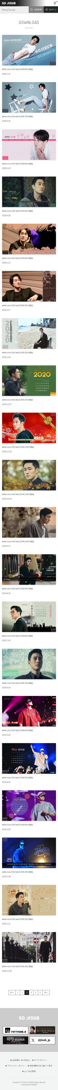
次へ (46, 992)
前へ (12, 992)
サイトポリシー (40, 1060)
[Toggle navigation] (55, 3)
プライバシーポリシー (16, 1065)
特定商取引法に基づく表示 (41, 1065)
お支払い (27, 1060)
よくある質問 (30, 1071)
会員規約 (16, 1060)
